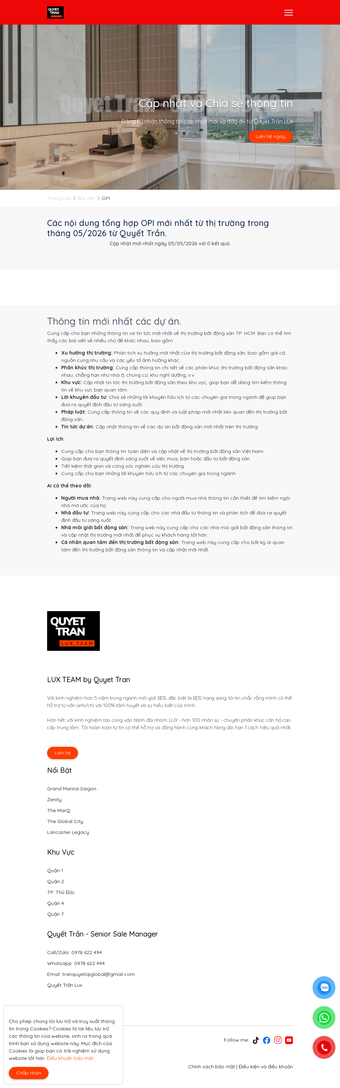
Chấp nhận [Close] (28, 1073)
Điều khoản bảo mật (70, 1058)
